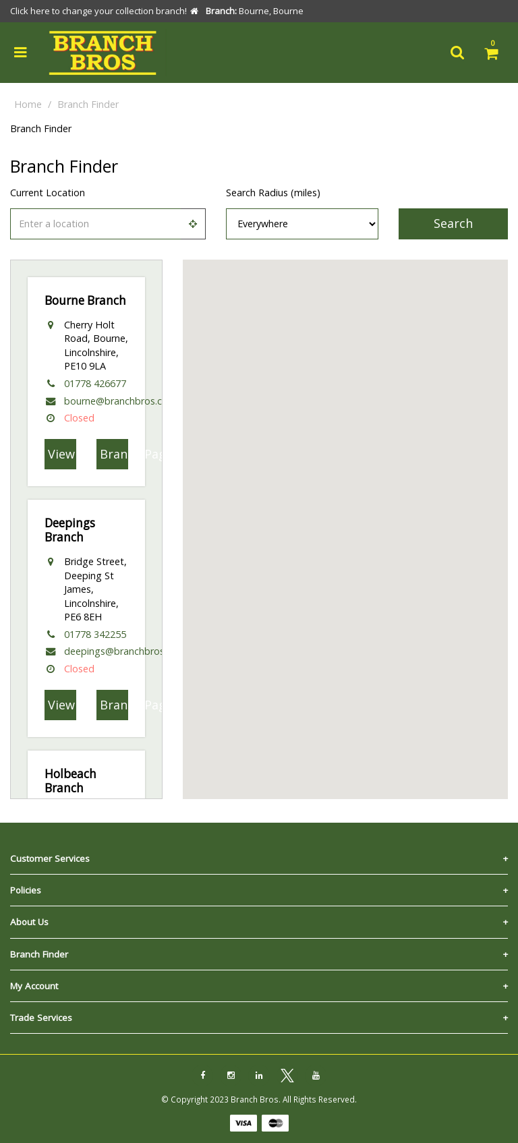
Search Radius (273, 192)
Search (453, 223)
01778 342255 (95, 634)
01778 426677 (95, 383)
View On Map (62, 454)
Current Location (47, 192)
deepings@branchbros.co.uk (127, 651)
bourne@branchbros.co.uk (122, 400)
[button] (345, 516)
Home (28, 104)
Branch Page (114, 454)
